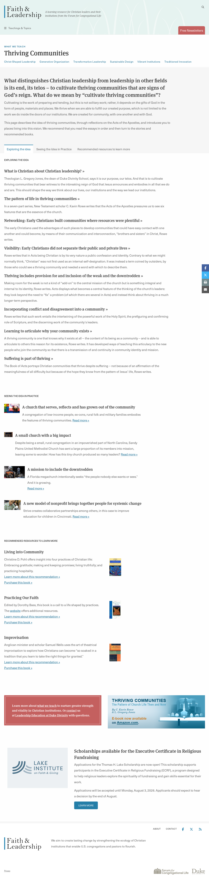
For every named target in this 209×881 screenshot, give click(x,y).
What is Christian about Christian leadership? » (44, 171)
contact (71, 710)
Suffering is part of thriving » (28, 358)
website (15, 610)
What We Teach (15, 46)
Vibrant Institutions (148, 61)
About (157, 828)
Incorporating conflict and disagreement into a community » (56, 309)
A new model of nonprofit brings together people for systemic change (82, 503)
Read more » (80, 420)
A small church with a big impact (43, 435)
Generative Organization (54, 61)
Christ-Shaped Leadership (20, 61)
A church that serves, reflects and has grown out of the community (78, 407)
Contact (171, 828)
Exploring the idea (19, 149)
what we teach (47, 705)
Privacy (7, 870)
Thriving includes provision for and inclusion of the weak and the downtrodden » (73, 275)
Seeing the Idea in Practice (54, 149)
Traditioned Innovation (178, 61)
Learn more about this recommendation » (32, 576)
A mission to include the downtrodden (60, 469)
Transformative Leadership (89, 61)
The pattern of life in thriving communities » (42, 198)
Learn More (86, 805)
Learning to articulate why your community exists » (48, 330)
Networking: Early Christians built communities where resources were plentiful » (73, 220)
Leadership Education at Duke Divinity (41, 715)
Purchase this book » (18, 582)
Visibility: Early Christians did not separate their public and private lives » (67, 248)
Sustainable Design (122, 61)
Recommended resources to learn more (103, 149)
